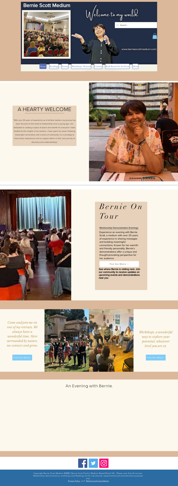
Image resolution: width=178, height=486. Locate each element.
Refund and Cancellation (97, 481)
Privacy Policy (74, 481)
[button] (154, 36)
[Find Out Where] (119, 264)
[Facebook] (82, 463)
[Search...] (135, 25)
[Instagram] (103, 463)
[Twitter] (93, 463)
